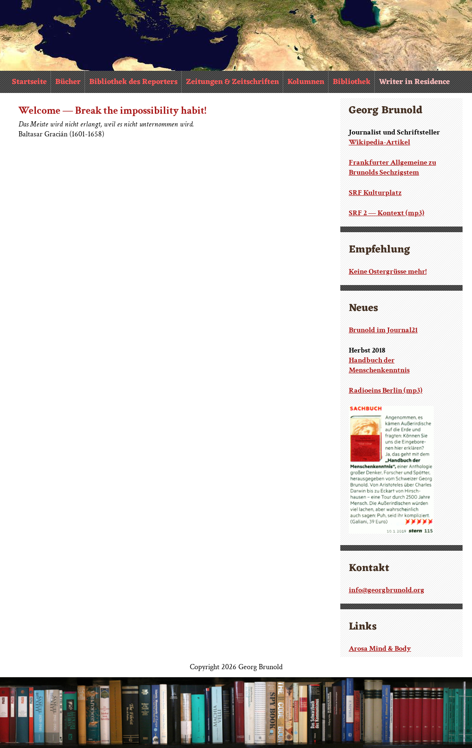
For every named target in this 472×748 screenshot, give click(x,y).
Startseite (29, 82)
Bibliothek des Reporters (133, 82)
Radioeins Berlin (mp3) (385, 390)
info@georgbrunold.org (386, 590)
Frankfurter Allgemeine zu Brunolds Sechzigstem (392, 167)
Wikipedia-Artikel (379, 142)
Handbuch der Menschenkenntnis (379, 365)
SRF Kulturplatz (375, 193)
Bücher (68, 82)
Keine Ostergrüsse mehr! (388, 272)
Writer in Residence (414, 82)
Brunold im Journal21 (383, 330)
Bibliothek (352, 82)
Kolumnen (305, 82)
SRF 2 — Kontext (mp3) (386, 213)
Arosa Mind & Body (380, 649)
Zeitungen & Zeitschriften (232, 82)
